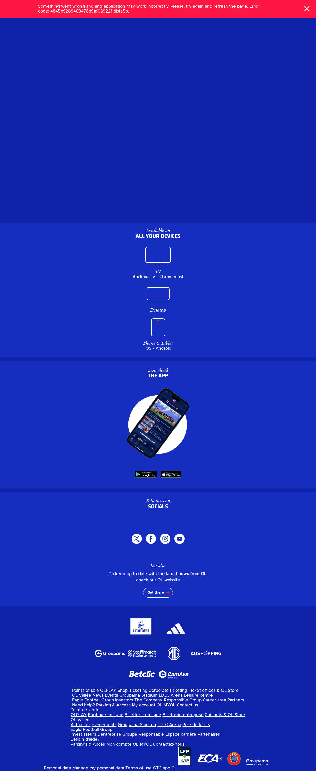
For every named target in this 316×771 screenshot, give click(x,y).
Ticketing (138, 690)
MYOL (169, 705)
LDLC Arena (171, 695)
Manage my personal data (98, 768)
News (97, 695)
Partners (235, 700)
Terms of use (138, 768)
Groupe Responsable (143, 734)
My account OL (147, 705)
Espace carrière (180, 734)
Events (111, 695)
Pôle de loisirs (196, 725)
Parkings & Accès (88, 744)
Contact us (187, 705)
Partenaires (208, 734)
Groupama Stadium (138, 695)
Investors (124, 700)
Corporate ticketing (168, 690)
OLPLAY (108, 690)
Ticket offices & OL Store (214, 690)
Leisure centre (198, 695)
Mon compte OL (122, 744)
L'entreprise (109, 734)
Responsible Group (183, 700)
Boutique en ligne (105, 715)
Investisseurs (83, 734)
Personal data (57, 768)
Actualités (80, 725)
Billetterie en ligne (143, 715)
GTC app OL (165, 768)
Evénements (104, 725)
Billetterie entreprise (182, 715)
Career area (214, 700)
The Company (148, 700)
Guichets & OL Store (225, 715)
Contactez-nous (168, 744)
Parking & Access (113, 705)
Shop (123, 690)
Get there (155, 592)
